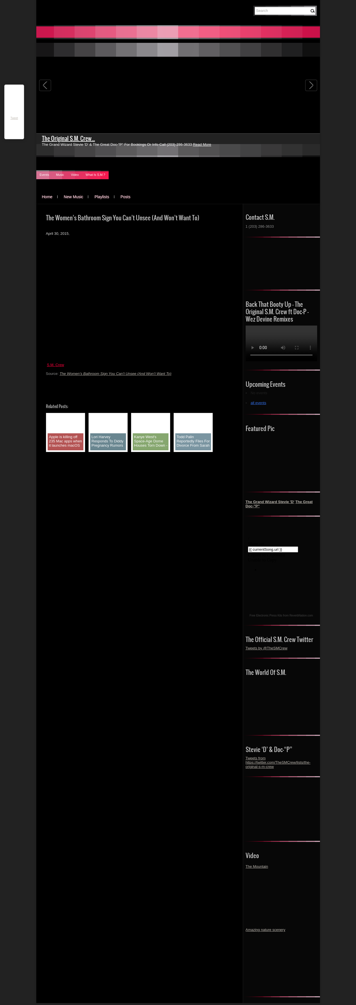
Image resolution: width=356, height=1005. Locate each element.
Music (60, 174)
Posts (125, 197)
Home (47, 197)
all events (258, 403)
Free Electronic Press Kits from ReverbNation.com (281, 615)
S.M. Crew (55, 365)
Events (44, 174)
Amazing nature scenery (265, 930)
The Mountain (257, 866)
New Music (73, 197)
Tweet (14, 118)
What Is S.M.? (95, 174)
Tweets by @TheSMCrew (267, 648)
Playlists (101, 197)
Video (75, 174)
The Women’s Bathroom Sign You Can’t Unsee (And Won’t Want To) (115, 373)
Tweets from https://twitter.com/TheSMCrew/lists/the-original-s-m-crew (278, 762)
